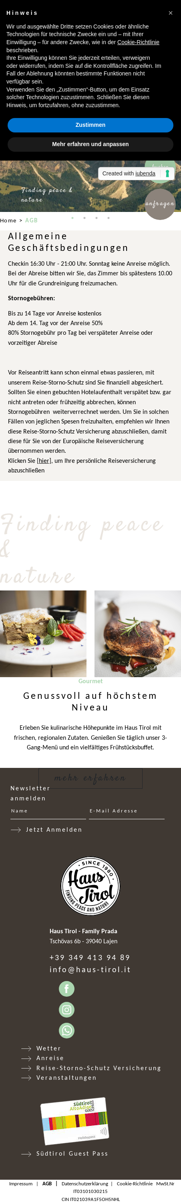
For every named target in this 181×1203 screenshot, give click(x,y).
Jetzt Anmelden (54, 829)
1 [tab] (72, 218)
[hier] (44, 460)
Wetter (49, 1048)
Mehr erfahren (90, 778)
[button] (170, 12)
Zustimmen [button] (91, 125)
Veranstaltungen (66, 1077)
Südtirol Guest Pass (72, 1153)
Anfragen (160, 203)
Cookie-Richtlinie (135, 1184)
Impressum (20, 1184)
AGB (47, 1184)
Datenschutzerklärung (85, 1184)
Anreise (50, 1058)
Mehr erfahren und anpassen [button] (90, 144)
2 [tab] (84, 218)
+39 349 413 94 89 (90, 957)
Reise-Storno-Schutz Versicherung (99, 1068)
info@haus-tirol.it (90, 969)
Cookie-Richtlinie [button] (138, 42)
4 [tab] (109, 218)
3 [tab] (97, 218)
